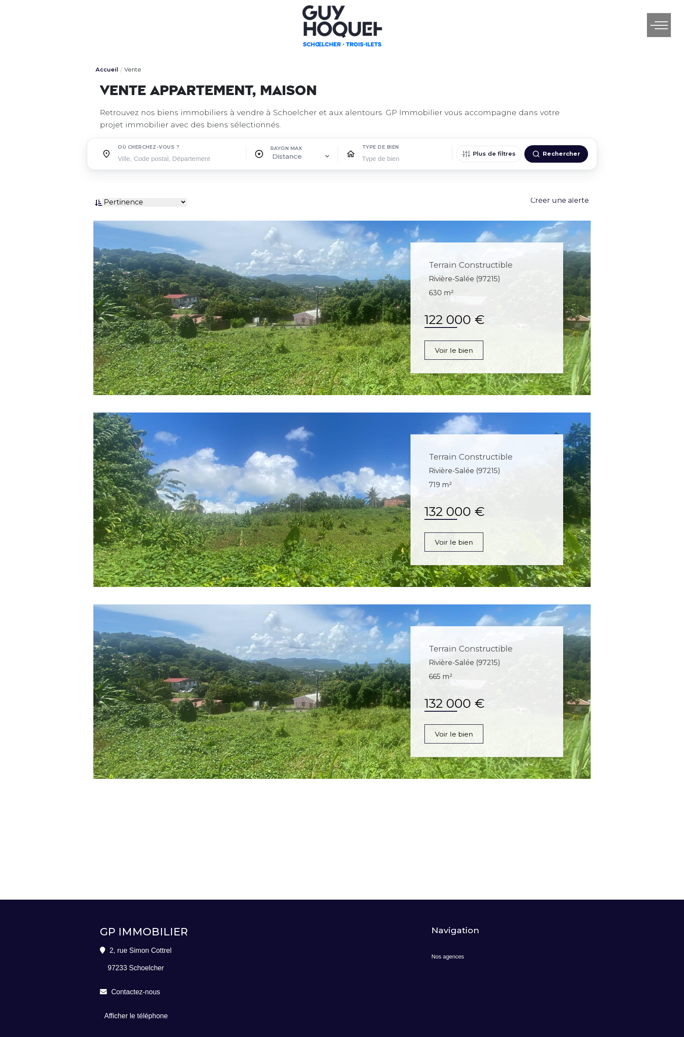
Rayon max (286, 148)
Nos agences (447, 956)
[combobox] (178, 156)
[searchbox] (178, 158)
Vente (132, 69)
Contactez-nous (135, 992)
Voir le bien (454, 350)
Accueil (107, 69)
